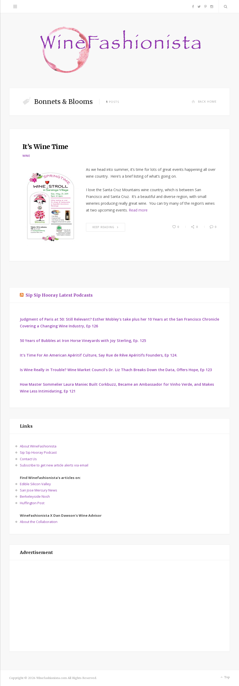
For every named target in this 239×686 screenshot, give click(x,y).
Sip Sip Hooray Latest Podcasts (59, 295)
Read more (138, 210)
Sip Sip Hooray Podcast (38, 452)
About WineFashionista (38, 446)
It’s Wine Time (45, 146)
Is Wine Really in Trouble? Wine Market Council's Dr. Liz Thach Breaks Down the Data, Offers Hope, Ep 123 (116, 369)
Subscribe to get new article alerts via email (54, 465)
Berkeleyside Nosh (35, 496)
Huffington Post (32, 503)
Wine (26, 156)
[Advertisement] (119, 605)
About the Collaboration (38, 521)
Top (225, 677)
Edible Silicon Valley (35, 484)
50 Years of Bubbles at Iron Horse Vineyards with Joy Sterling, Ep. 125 (83, 340)
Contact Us (28, 459)
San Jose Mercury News (38, 490)
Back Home (204, 101)
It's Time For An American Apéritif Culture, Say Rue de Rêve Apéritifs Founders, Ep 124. (98, 355)
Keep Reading (105, 227)
